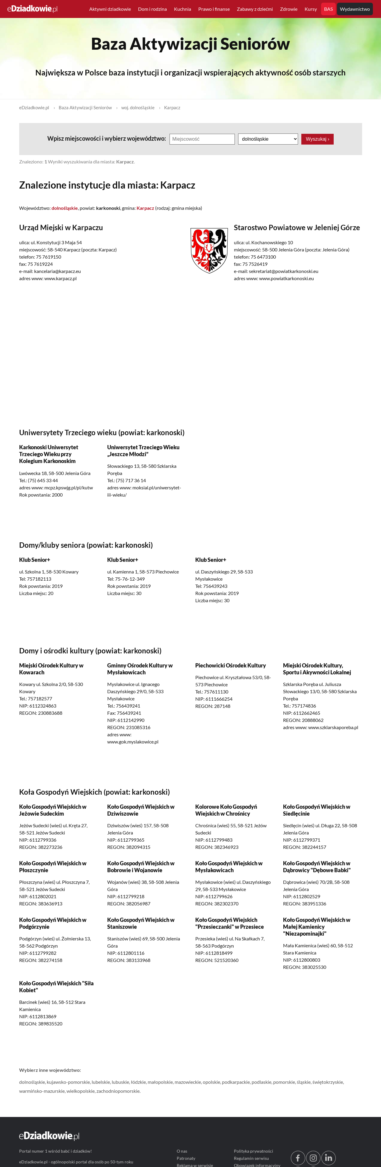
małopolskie (160, 1082)
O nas (182, 1151)
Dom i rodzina (152, 9)
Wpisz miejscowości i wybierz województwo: (107, 138)
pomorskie (284, 1082)
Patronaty (186, 1158)
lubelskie (101, 1082)
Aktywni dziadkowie (110, 9)
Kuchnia (182, 9)
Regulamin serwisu (251, 1158)
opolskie (211, 1082)
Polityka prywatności (253, 1151)
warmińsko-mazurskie (42, 1091)
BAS (328, 9)
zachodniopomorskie (118, 1091)
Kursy (311, 9)
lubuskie (120, 1082)
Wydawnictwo (355, 9)
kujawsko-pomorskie (68, 1082)
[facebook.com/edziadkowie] (298, 1163)
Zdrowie (288, 9)
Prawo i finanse (214, 9)
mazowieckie (188, 1082)
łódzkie (138, 1082)
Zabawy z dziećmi (255, 9)
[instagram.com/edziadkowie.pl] (313, 1163)
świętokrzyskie (327, 1082)
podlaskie (261, 1082)
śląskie (304, 1082)
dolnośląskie (32, 1082)
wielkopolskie (80, 1091)
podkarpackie (236, 1082)
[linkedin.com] (328, 1163)
